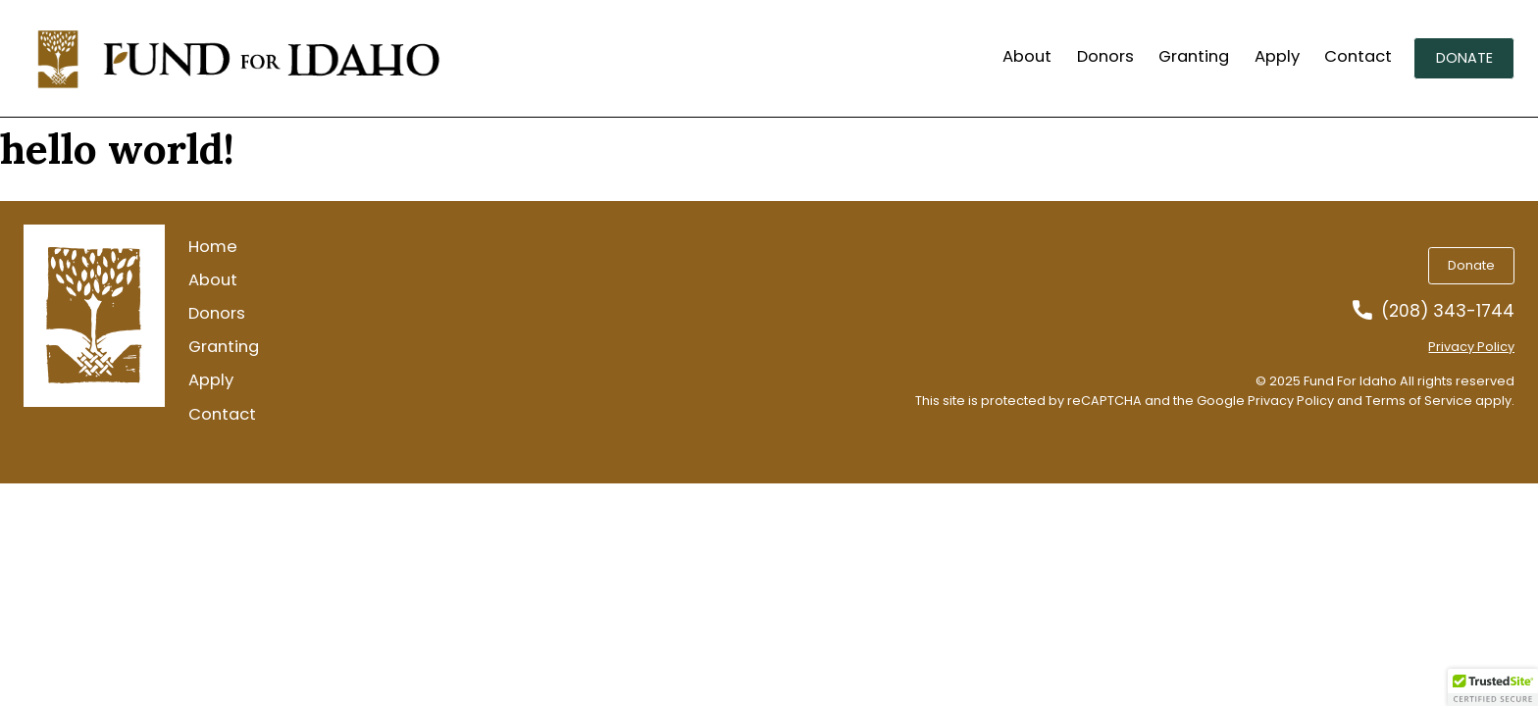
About (1026, 57)
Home (212, 247)
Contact (1358, 57)
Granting (1193, 57)
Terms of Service (1418, 400)
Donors (1105, 57)
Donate (1464, 58)
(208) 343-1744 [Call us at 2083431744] (1447, 311)
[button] (1493, 687)
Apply (1277, 57)
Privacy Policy (1471, 346)
